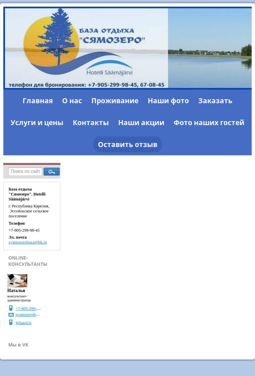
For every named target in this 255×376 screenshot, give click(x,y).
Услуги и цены (37, 122)
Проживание (114, 100)
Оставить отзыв (127, 144)
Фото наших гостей (209, 122)
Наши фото (168, 100)
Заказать (215, 100)
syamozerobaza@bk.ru (28, 242)
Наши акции (141, 122)
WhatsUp (24, 322)
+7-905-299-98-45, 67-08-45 (40, 308)
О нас (72, 100)
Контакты (91, 122)
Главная (38, 100)
